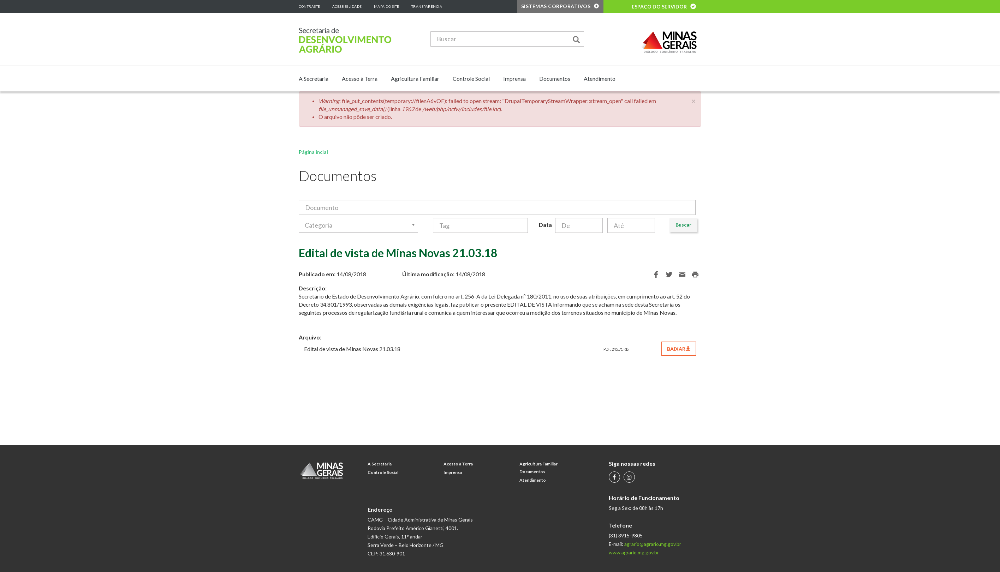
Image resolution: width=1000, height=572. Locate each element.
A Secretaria (313, 78)
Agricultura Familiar (415, 78)
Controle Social (471, 78)
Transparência (426, 6)
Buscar (683, 225)
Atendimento (599, 78)
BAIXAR (678, 349)
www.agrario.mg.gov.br (634, 552)
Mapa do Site (386, 6)
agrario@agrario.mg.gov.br (652, 544)
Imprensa (514, 78)
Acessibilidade (347, 6)
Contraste (309, 6)
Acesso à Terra (359, 78)
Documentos (554, 78)
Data (544, 224)
